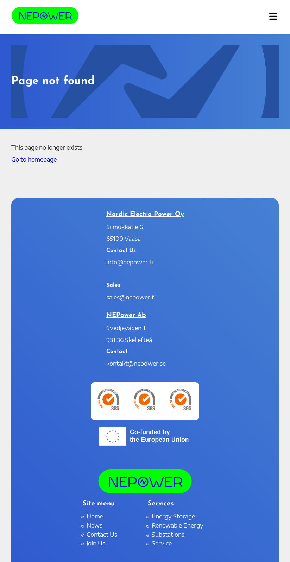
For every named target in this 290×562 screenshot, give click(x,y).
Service (162, 543)
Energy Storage (173, 516)
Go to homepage (34, 159)
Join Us (96, 543)
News (94, 525)
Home (95, 516)
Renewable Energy (177, 525)
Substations (168, 534)
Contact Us (102, 534)
